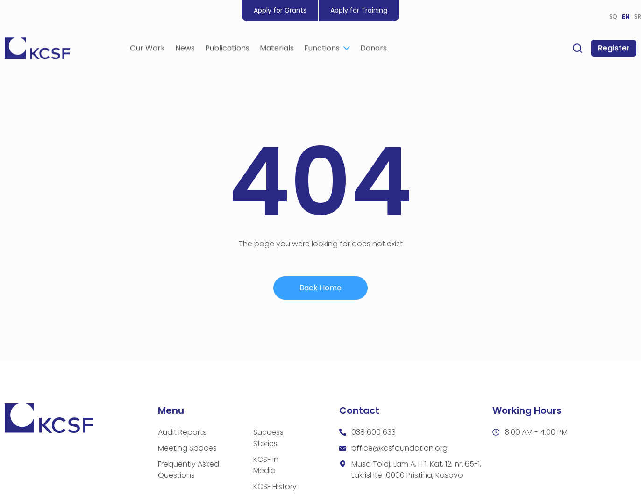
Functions (327, 50)
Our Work (147, 50)
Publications (227, 50)
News (185, 50)
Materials (277, 50)
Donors (373, 50)
